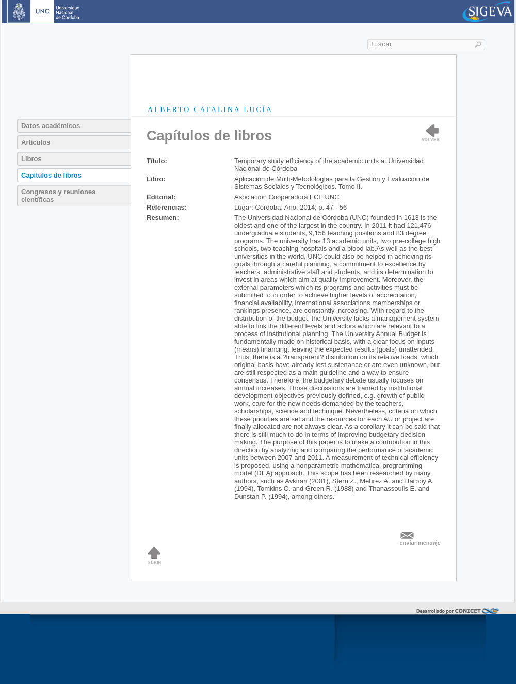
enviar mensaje (420, 542)
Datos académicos (50, 126)
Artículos (35, 142)
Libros (31, 159)
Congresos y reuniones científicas (58, 195)
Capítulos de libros (51, 175)
